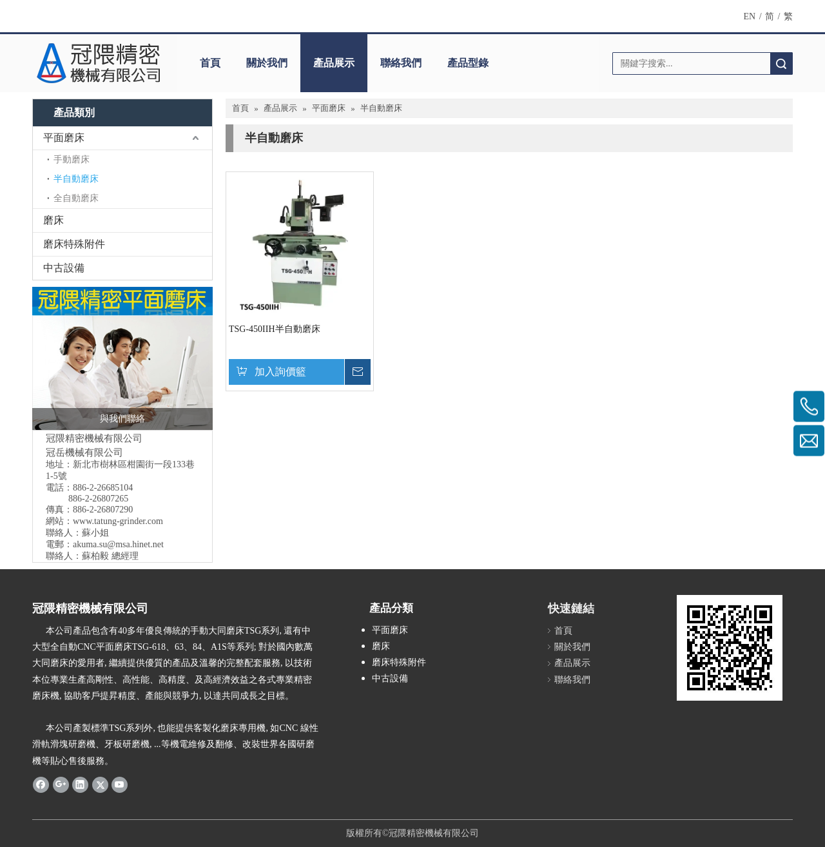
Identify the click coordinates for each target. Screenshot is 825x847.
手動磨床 (71, 159)
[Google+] (61, 784)
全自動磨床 (76, 198)
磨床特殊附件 (74, 244)
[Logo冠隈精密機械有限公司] (98, 63)
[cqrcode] (729, 648)
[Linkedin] (80, 784)
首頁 (210, 62)
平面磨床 (63, 137)
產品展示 (333, 62)
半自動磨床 (76, 179)
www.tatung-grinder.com (118, 521)
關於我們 (266, 62)
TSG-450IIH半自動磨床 (274, 329)
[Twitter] (100, 784)
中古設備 (63, 267)
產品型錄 (468, 62)
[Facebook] (41, 784)
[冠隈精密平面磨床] (122, 358)
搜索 (781, 63)
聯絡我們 (401, 62)
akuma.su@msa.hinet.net (118, 544)
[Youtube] (120, 784)
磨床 (53, 220)
